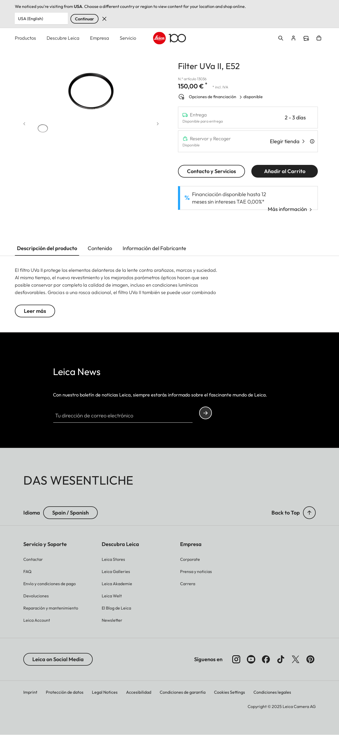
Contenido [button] (100, 248)
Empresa (99, 38)
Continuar (84, 18)
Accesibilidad (138, 692)
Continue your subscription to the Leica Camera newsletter (205, 413)
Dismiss (104, 19)
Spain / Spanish (70, 512)
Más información (287, 209)
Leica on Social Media (58, 659)
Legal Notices (105, 692)
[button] (43, 127)
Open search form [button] (281, 38)
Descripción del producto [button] (47, 248)
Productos (25, 38)
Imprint (30, 692)
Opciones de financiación (213, 96)
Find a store (306, 38)
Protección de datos (64, 692)
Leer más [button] (35, 311)
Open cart (319, 38)
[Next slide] (158, 124)
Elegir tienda (285, 141)
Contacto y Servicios (211, 171)
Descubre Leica (63, 38)
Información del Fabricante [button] (154, 248)
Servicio (128, 38)
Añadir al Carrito (284, 171)
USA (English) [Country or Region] (30, 18)
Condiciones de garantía (183, 692)
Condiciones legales (272, 692)
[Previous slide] (24, 124)
